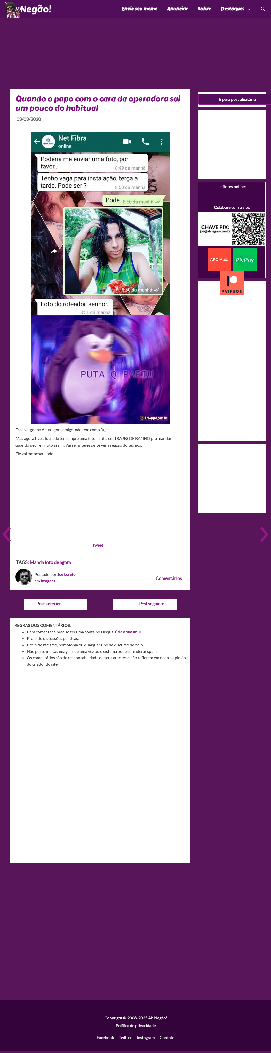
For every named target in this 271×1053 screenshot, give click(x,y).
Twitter (125, 1038)
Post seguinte (154, 605)
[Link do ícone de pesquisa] (263, 9)
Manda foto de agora (50, 563)
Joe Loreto (66, 575)
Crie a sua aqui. (128, 633)
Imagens (48, 582)
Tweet (97, 546)
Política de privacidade (136, 1026)
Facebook (105, 1038)
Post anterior (46, 605)
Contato (167, 1038)
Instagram (146, 1038)
